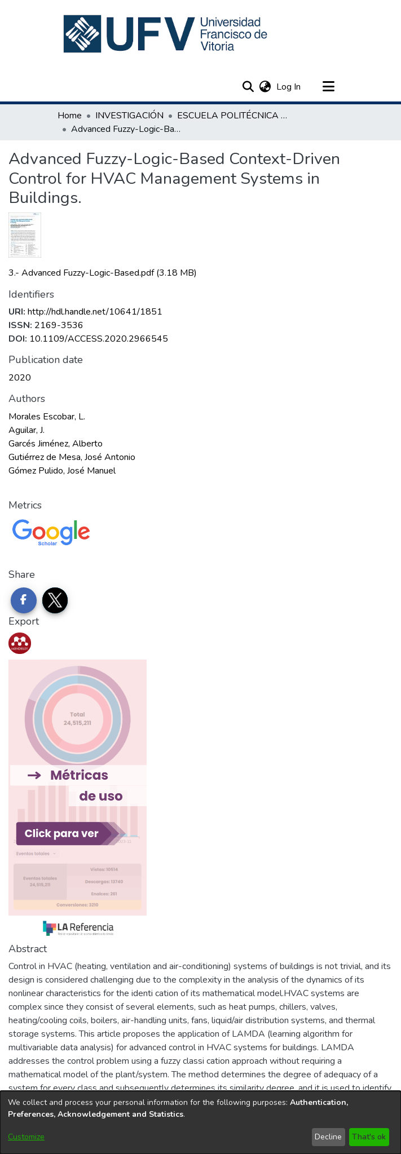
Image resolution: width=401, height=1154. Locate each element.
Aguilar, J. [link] (26, 430)
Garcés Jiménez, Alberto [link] (55, 443)
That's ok (369, 1136)
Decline (328, 1136)
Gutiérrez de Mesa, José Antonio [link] (71, 457)
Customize (26, 1136)
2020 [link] (19, 378)
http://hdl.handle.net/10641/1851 (95, 312)
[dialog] (200, 1122)
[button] (166, 33)
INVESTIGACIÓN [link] (129, 115)
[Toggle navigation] (329, 87)
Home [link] (70, 115)
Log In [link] (289, 87)
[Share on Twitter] (55, 600)
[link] (102, 273)
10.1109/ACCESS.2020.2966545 (98, 339)
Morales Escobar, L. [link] (46, 416)
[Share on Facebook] (24, 600)
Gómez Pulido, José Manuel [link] (62, 471)
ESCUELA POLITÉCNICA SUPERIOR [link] (233, 115)
